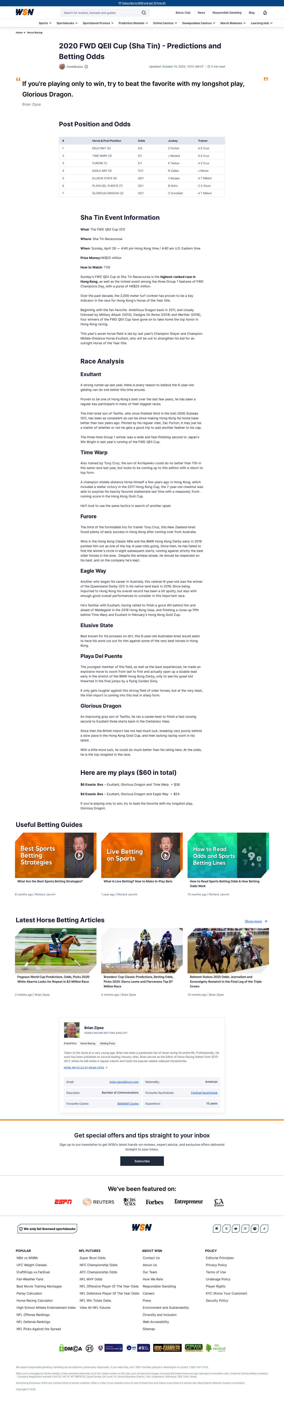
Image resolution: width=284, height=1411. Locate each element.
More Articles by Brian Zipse (85, 1074)
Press (147, 1308)
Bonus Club (183, 12)
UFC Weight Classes (32, 1272)
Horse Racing (34, 32)
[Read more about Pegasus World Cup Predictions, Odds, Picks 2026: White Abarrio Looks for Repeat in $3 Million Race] (55, 987)
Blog (252, 12)
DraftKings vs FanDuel (33, 1279)
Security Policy (217, 1308)
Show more (256, 925)
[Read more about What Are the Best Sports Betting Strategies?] (55, 883)
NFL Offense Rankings (33, 1322)
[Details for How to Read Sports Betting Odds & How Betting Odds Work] (228, 855)
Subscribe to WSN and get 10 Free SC (144, 3)
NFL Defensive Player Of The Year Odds (109, 1301)
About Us (150, 1272)
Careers (148, 1301)
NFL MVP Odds (91, 1286)
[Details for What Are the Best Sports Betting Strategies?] (55, 855)
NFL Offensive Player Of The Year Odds (109, 1294)
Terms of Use (216, 1279)
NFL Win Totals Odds (95, 1308)
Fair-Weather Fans (30, 1286)
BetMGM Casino (128, 1111)
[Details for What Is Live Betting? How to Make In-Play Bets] (142, 855)
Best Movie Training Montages (39, 1294)
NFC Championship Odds (98, 1272)
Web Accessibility (156, 1329)
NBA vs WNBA (27, 1265)
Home (19, 32)
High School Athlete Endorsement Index (46, 1315)
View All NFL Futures (95, 1315)
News (201, 12)
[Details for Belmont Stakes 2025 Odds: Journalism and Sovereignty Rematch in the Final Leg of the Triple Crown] (228, 954)
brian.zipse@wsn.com (124, 1089)
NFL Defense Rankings (33, 1329)
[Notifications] (265, 12)
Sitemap (149, 1336)
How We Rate (153, 1286)
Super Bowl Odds (93, 1265)
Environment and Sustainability (166, 1315)
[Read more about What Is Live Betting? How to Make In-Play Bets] (142, 883)
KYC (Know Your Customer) (226, 1301)
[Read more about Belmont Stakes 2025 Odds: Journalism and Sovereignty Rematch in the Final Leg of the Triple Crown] (228, 987)
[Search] (143, 12)
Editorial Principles (220, 1265)
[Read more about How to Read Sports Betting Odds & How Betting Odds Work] (228, 886)
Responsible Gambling (227, 12)
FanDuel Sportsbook (204, 1100)
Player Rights (215, 1294)
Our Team (150, 1279)
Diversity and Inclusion (160, 1322)
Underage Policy (218, 1286)
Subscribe (142, 1168)
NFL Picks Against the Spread (39, 1336)
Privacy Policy (216, 1272)
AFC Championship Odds (98, 1279)
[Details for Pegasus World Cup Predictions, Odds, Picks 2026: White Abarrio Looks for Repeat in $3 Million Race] (55, 954)
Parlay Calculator (29, 1301)
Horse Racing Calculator (35, 1308)
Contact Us (151, 1265)
